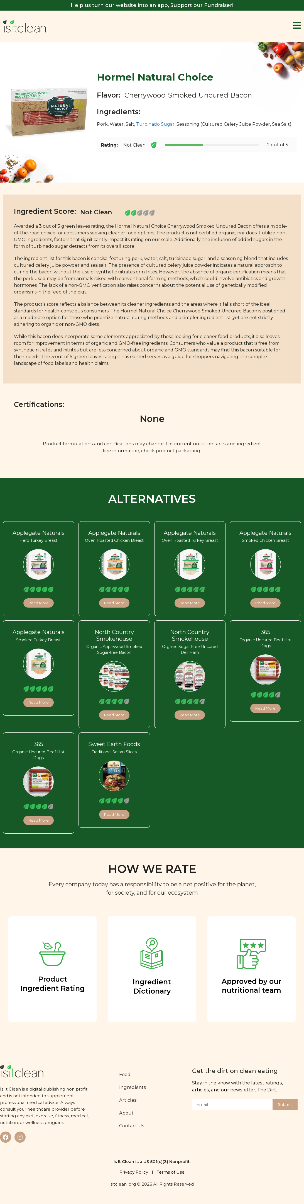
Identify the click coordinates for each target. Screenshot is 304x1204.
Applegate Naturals (39, 533)
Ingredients (133, 1087)
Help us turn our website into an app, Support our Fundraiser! (152, 5)
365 (265, 632)
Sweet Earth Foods (114, 744)
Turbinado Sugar (155, 124)
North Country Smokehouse (114, 635)
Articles (128, 1100)
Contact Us (132, 1125)
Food (125, 1074)
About (127, 1113)
